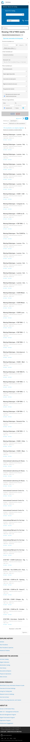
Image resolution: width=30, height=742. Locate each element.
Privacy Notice (8, 728)
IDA (5, 738)
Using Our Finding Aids (6, 691)
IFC (8, 738)
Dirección (5, 123)
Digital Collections (4, 662)
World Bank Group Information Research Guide (12, 685)
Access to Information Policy (7, 708)
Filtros (5, 28)
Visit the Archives (4, 697)
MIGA (11, 738)
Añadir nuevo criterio (9, 48)
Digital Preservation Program (7, 717)
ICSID (14, 738)
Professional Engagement (6, 723)
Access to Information (6, 729)
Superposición (8, 108)
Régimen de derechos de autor (10, 84)
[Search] (15, 14)
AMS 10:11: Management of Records (9, 711)
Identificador (13, 120)
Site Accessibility (15, 728)
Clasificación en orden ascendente (17, 123)
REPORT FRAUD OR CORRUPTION (14, 731)
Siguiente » (24, 632)
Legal (2, 728)
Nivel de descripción (7, 69)
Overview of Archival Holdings (7, 688)
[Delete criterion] (26, 44)
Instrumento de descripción (9, 79)
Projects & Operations (5, 674)
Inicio (4, 103)
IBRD (2, 738)
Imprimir (18, 118)
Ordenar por (6, 120)
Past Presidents (4, 644)
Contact (17, 729)
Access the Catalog (12, 6)
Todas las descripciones (10, 96)
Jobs (13, 729)
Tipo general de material (8, 89)
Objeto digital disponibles (9, 74)
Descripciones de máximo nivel (12, 94)
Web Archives (3, 676)
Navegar (13, 20)
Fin (15, 103)
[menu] (28, 2)
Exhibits (2, 641)
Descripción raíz (6, 60)
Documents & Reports (5, 671)
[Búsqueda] (23, 14)
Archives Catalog (4, 659)
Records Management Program (8, 714)
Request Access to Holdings (7, 694)
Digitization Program (5, 720)
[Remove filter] (22, 35)
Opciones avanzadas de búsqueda (13, 38)
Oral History (3, 668)
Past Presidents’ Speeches (6, 647)
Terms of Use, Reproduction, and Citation (10, 700)
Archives (8, 2)
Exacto (16, 108)
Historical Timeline (5, 650)
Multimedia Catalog (5, 665)
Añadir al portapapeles (27, 134)
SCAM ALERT (3, 731)
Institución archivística (8, 55)
